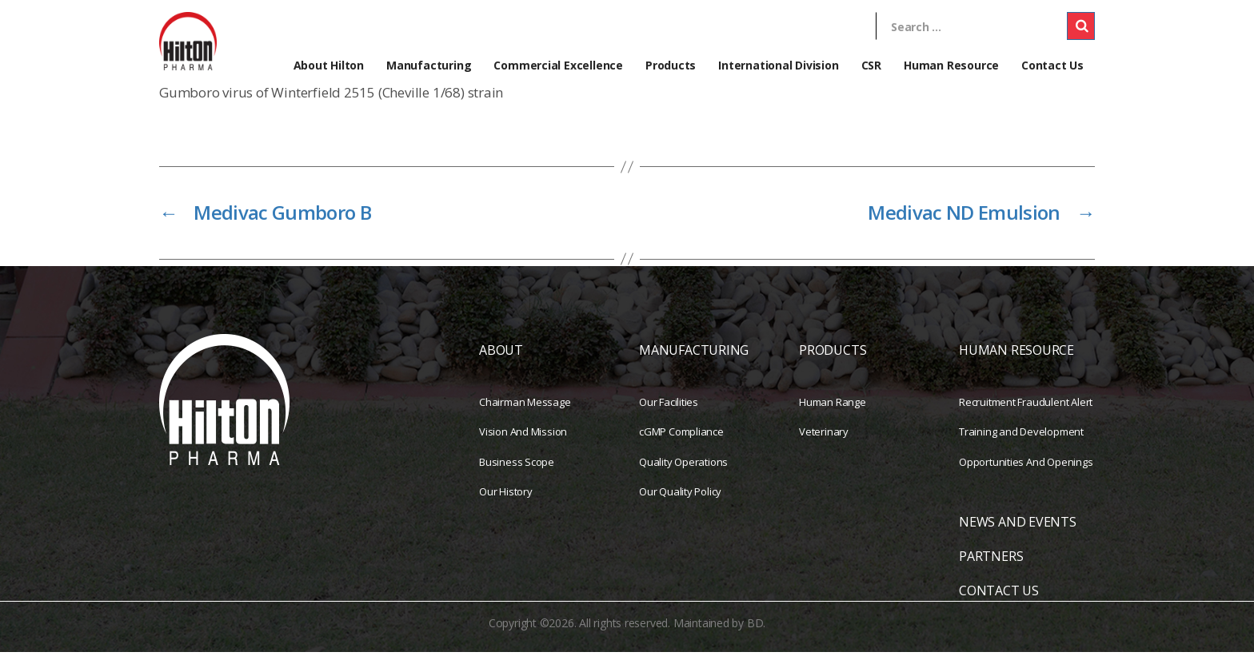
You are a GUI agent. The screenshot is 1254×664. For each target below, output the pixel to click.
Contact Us (1052, 65)
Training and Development (1021, 443)
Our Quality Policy (680, 503)
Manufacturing (428, 65)
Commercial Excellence (558, 65)
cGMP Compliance (681, 443)
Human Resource (951, 65)
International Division (778, 65)
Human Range (832, 413)
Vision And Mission (523, 443)
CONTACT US (999, 602)
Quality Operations (683, 473)
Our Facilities (668, 413)
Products (670, 65)
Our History (506, 503)
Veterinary (824, 443)
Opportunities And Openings (1026, 473)
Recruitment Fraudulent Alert (1025, 413)
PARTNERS (991, 568)
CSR (871, 65)
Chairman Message (525, 413)
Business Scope (516, 473)
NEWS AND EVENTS (1017, 534)
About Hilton (329, 65)
